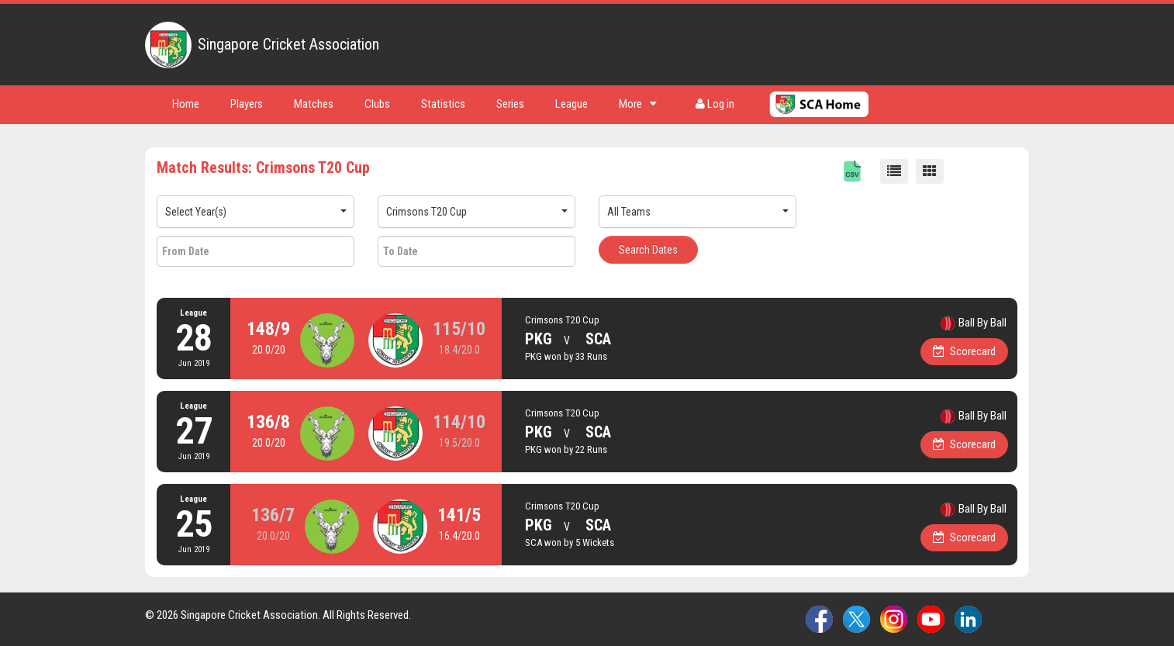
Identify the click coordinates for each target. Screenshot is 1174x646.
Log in (715, 104)
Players (246, 104)
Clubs (377, 104)
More (638, 104)
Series (510, 104)
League (571, 104)
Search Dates (648, 250)
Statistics (443, 104)
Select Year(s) (195, 212)
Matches (313, 104)
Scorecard (964, 351)
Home (185, 104)
